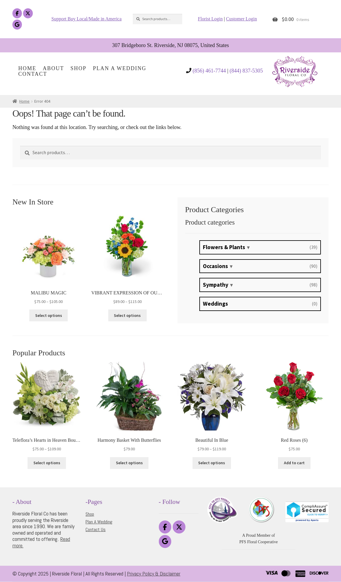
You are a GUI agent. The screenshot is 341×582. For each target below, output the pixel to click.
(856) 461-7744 (209, 71)
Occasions (215, 266)
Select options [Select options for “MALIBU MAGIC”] (48, 315)
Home (27, 68)
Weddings (215, 303)
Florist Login (210, 18)
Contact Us (95, 529)
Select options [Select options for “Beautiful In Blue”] (211, 462)
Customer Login (241, 18)
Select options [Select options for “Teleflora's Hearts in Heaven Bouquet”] (46, 462)
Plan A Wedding (119, 68)
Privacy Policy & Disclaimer (153, 573)
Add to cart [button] (294, 462)
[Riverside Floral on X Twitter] (28, 13)
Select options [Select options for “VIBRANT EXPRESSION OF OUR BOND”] (127, 315)
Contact (32, 74)
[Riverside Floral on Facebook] (17, 13)
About (53, 68)
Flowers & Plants (224, 247)
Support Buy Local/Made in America (86, 18)
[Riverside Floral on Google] (17, 25)
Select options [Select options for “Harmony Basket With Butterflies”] (129, 462)
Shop (78, 68)
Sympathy (215, 284)
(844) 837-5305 (246, 71)
